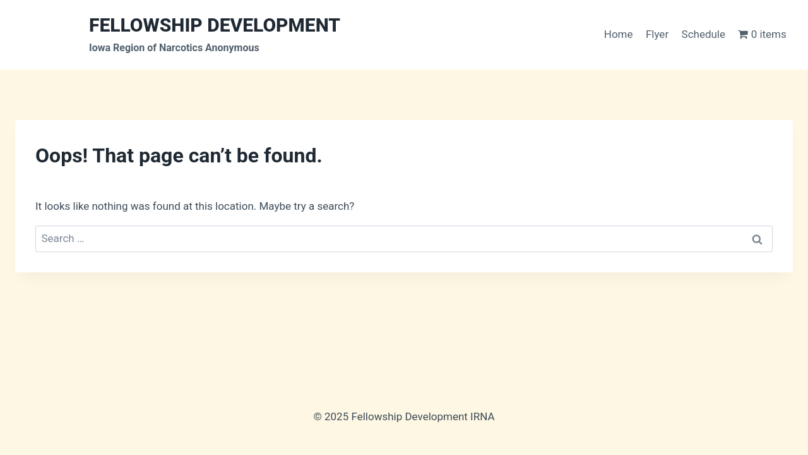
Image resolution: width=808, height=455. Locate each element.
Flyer (657, 34)
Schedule (703, 34)
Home (618, 34)
